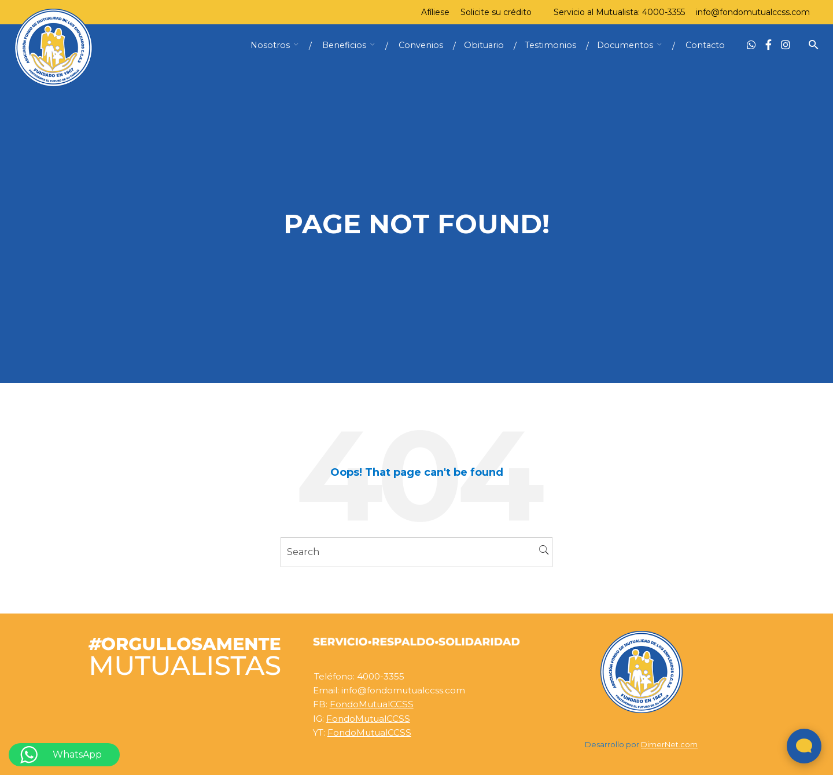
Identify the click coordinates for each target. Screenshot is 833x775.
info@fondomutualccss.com (753, 12)
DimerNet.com (669, 744)
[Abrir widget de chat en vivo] (804, 746)
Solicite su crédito (496, 12)
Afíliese (435, 12)
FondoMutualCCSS (372, 704)
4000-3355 (663, 12)
